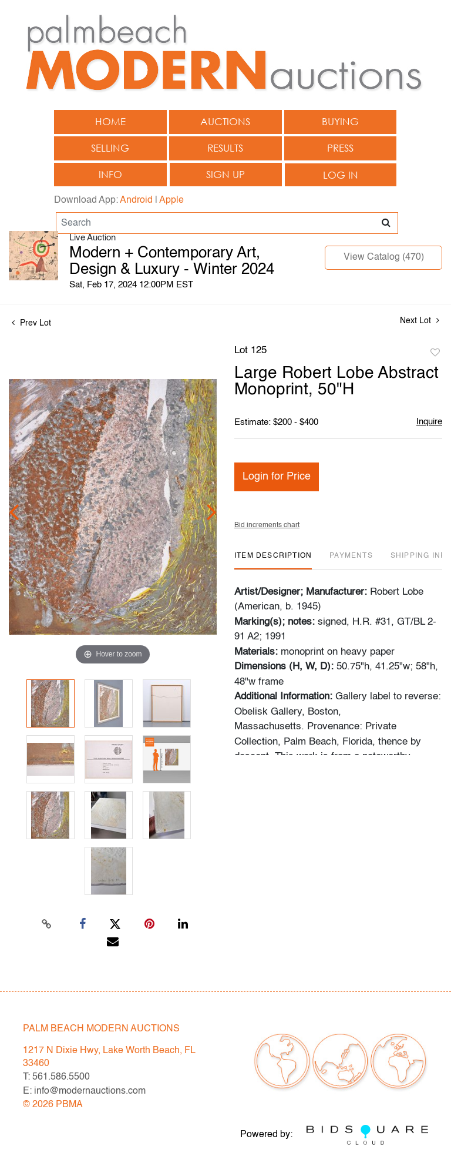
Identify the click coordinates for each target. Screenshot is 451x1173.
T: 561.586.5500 (56, 1077)
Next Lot (419, 320)
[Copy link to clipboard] (47, 924)
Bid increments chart (266, 525)
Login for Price (277, 476)
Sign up (225, 174)
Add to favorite (435, 353)
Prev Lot (31, 323)
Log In (340, 175)
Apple (171, 200)
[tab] (273, 560)
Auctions (225, 121)
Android (136, 200)
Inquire (429, 421)
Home (110, 121)
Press (340, 148)
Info (110, 174)
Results (225, 148)
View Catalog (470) (384, 257)
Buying (340, 121)
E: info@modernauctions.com (84, 1091)
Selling (110, 148)
